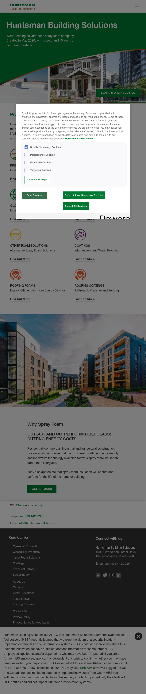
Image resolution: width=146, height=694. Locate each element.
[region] (73, 162)
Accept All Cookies (76, 206)
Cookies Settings (37, 179)
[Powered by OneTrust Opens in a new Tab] (113, 217)
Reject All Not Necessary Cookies (84, 195)
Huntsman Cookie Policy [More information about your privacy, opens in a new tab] (79, 138)
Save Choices (34, 195)
